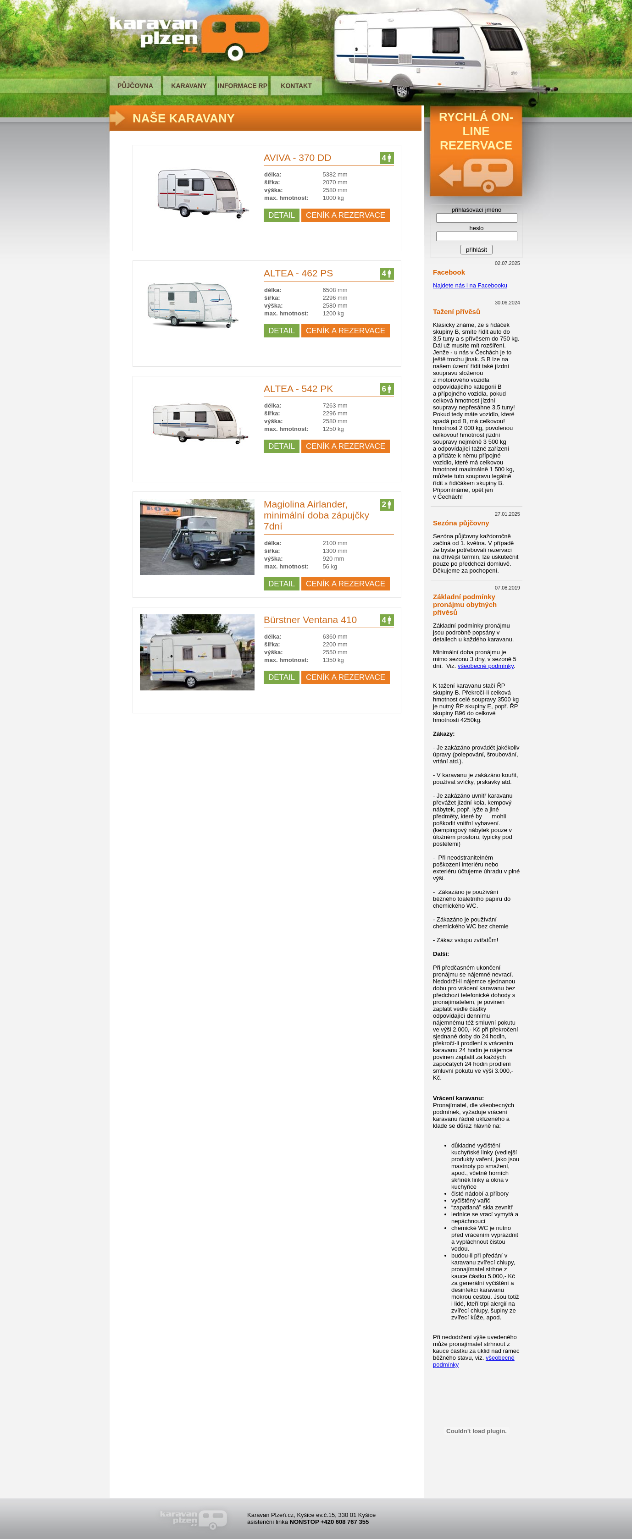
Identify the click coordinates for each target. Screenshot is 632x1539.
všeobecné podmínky (486, 665)
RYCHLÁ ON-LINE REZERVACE (476, 131)
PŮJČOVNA (135, 85)
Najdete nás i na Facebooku (470, 285)
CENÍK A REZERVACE (345, 215)
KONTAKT (296, 85)
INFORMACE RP (242, 85)
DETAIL (281, 215)
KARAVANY (188, 85)
